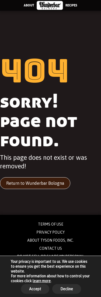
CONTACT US (50, 248)
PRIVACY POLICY (50, 232)
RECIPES (71, 5)
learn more (42, 281)
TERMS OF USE (50, 224)
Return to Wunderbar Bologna (35, 183)
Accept (35, 289)
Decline (66, 289)
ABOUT (29, 5)
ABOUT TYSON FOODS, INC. (50, 240)
